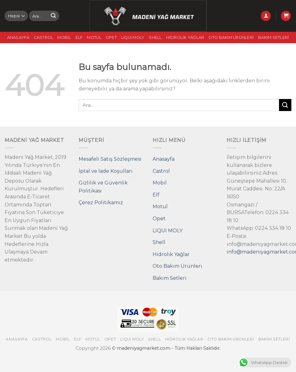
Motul (94, 37)
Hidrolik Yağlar (185, 37)
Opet (111, 37)
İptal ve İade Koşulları (106, 171)
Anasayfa (18, 37)
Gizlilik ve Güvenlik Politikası (103, 187)
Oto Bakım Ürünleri (231, 37)
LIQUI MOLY (133, 37)
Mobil (64, 37)
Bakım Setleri (273, 37)
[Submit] (53, 16)
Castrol (43, 37)
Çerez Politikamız (101, 202)
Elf (79, 37)
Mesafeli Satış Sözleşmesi (110, 159)
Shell (155, 37)
